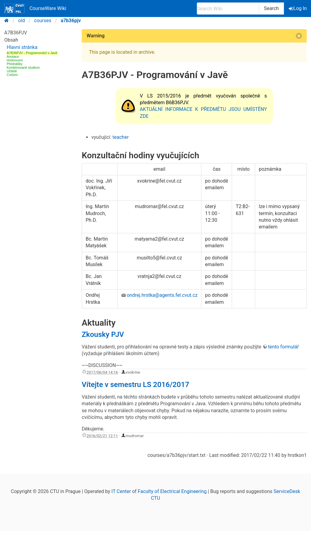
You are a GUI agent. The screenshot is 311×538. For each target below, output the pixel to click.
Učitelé (12, 71)
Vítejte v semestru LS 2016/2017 (135, 384)
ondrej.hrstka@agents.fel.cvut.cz (162, 295)
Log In (298, 8)
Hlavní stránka (22, 47)
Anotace (13, 56)
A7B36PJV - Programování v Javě (32, 53)
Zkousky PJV (103, 334)
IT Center (121, 491)
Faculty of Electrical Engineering (172, 491)
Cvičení (12, 75)
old (21, 20)
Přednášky (14, 64)
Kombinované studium (23, 67)
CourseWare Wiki (35, 8)
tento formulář (283, 347)
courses (42, 20)
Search (271, 8)
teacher (120, 137)
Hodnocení (15, 60)
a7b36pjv (71, 20)
